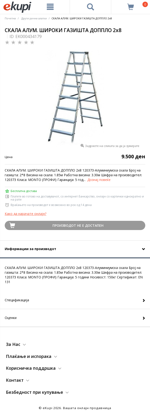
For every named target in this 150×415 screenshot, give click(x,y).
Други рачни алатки (34, 18)
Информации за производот (30, 249)
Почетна (10, 18)
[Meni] (50, 7)
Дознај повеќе (99, 179)
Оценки (11, 317)
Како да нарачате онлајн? (25, 213)
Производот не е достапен (77, 225)
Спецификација (17, 300)
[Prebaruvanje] (90, 7)
